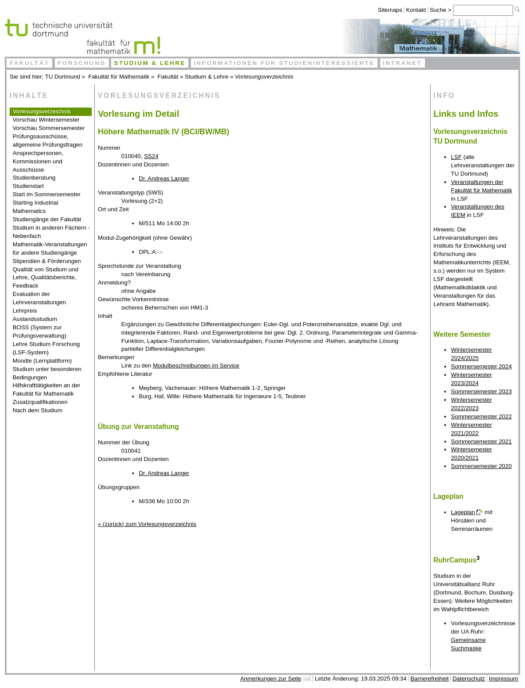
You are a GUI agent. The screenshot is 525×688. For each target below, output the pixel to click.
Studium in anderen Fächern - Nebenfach (51, 231)
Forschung (82, 63)
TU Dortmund (62, 76)
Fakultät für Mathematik (118, 76)
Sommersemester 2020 (481, 466)
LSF (456, 157)
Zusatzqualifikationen (40, 402)
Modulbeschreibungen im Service (196, 365)
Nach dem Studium (37, 410)
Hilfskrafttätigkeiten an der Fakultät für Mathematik (46, 389)
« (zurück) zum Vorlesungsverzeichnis (147, 524)
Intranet (402, 63)
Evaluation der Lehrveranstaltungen (39, 298)
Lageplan (463, 512)
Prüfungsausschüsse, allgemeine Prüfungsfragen (48, 140)
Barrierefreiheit (429, 678)
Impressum (503, 678)
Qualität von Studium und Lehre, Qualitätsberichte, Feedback (46, 277)
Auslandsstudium (35, 319)
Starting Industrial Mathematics (35, 206)
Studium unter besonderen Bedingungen (47, 373)
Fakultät (30, 63)
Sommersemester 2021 (481, 441)
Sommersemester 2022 (481, 416)
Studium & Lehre (150, 63)
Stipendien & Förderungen (47, 261)
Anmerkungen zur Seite (270, 678)
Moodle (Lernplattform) (42, 360)
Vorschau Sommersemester (49, 128)
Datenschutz (469, 678)
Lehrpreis (25, 310)
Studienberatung (34, 177)
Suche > (441, 10)
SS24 (151, 156)
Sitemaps (390, 10)
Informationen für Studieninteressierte (284, 63)
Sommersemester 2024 (481, 366)
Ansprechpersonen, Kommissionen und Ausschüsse (38, 161)
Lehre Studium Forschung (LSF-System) (46, 348)
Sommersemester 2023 (481, 391)
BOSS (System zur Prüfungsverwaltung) (39, 331)
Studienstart (28, 186)
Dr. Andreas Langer (164, 178)
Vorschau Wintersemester (46, 119)
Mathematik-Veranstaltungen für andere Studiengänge (50, 248)
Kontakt (416, 10)
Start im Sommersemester (47, 194)
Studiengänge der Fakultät (47, 219)
